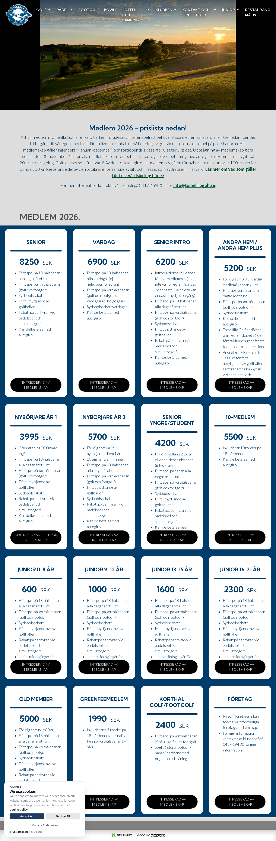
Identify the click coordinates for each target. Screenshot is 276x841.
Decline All (63, 816)
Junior (228, 10)
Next (272, 55)
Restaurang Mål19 (257, 12)
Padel (63, 10)
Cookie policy (19, 810)
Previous (4, 55)
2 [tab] (138, 103)
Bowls (111, 10)
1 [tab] (132, 103)
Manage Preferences (45, 825)
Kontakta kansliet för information (36, 537)
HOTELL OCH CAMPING (130, 15)
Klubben (164, 10)
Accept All (27, 816)
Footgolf (89, 10)
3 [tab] (144, 103)
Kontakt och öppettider (196, 12)
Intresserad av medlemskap (36, 384)
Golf (41, 10)
